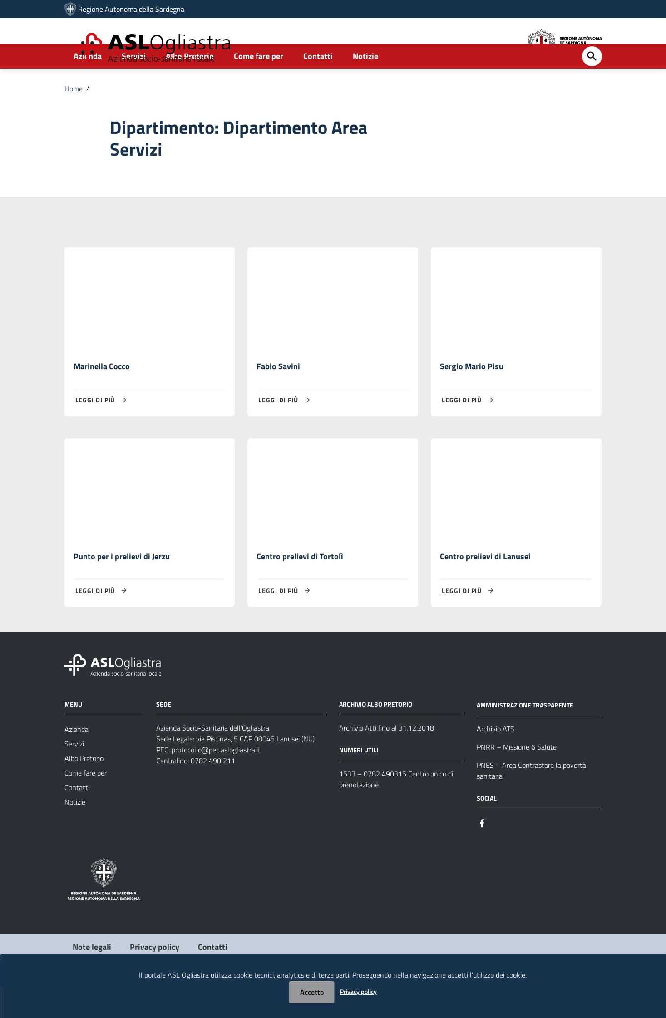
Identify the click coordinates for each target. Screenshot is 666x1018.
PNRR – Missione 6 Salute (517, 776)
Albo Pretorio (190, 85)
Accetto (312, 992)
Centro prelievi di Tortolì (300, 586)
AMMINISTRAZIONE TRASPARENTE (525, 735)
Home (73, 117)
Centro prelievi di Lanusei (485, 586)
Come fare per (258, 85)
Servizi (134, 85)
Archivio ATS (495, 758)
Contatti (318, 85)
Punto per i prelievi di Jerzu (122, 586)
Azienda (88, 85)
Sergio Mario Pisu (471, 395)
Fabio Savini (278, 395)
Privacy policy (358, 991)
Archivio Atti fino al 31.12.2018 (386, 758)
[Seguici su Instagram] (498, 852)
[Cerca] (592, 85)
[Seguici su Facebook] (482, 852)
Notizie (365, 85)
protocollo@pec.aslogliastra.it (216, 780)
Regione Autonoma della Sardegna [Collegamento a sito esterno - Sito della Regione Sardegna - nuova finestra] (131, 9)
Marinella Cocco (102, 395)
